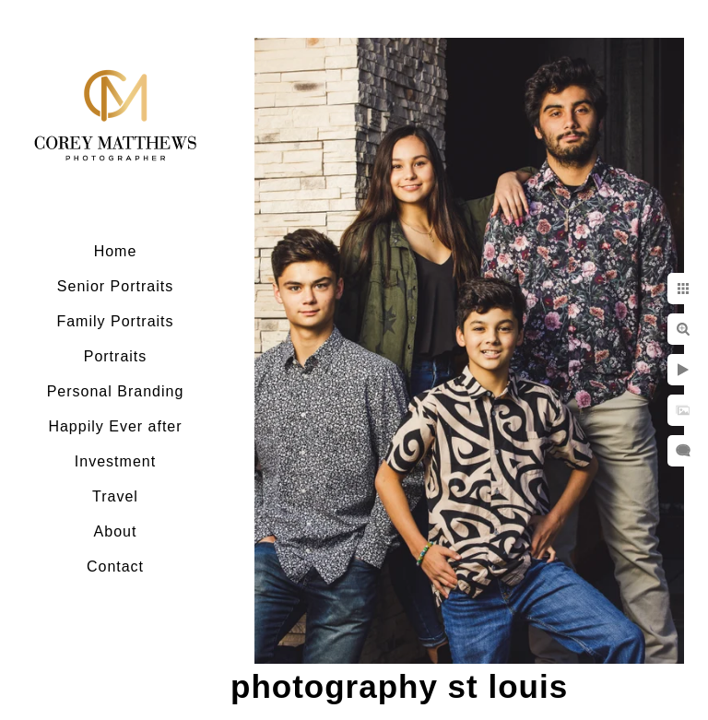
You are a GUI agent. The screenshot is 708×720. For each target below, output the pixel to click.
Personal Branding (115, 391)
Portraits (116, 356)
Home (115, 251)
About (115, 531)
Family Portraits (114, 321)
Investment (115, 461)
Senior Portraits (115, 286)
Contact (115, 566)
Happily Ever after (115, 426)
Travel (115, 496)
